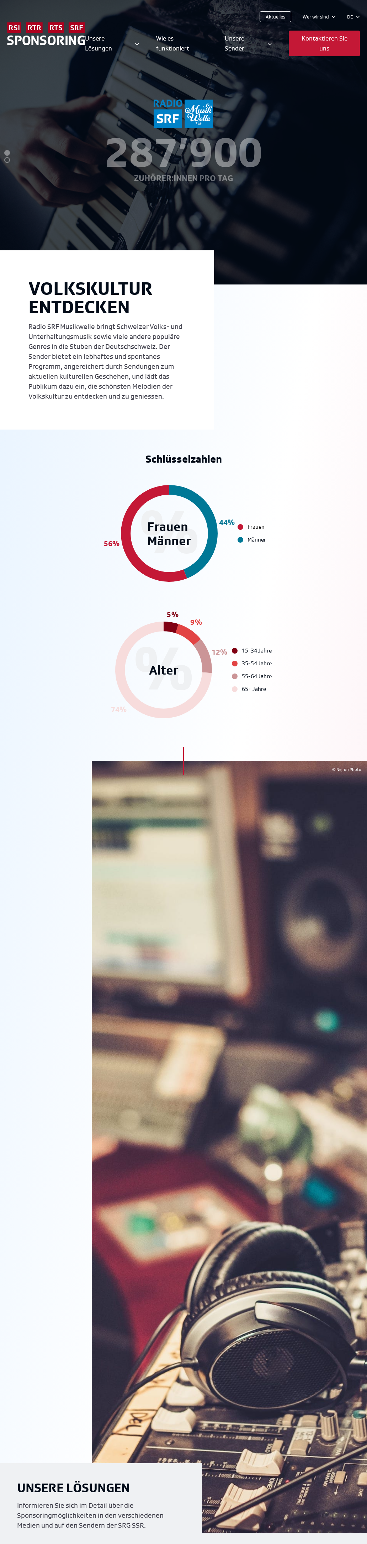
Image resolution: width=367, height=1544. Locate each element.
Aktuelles (275, 17)
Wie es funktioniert (172, 43)
